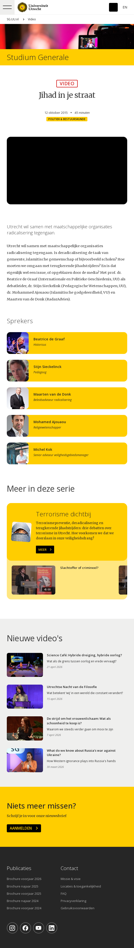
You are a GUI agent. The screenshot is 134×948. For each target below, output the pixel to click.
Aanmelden (21, 828)
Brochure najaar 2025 (22, 886)
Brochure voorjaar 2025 (24, 893)
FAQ (64, 893)
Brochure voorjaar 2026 (24, 879)
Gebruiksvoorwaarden (77, 908)
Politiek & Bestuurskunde (66, 119)
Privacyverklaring (73, 901)
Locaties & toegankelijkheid (81, 886)
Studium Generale (38, 57)
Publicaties (19, 868)
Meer (42, 549)
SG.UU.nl (13, 19)
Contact (69, 868)
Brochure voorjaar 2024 (24, 908)
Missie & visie (71, 879)
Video (32, 19)
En (125, 7)
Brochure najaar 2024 (22, 901)
